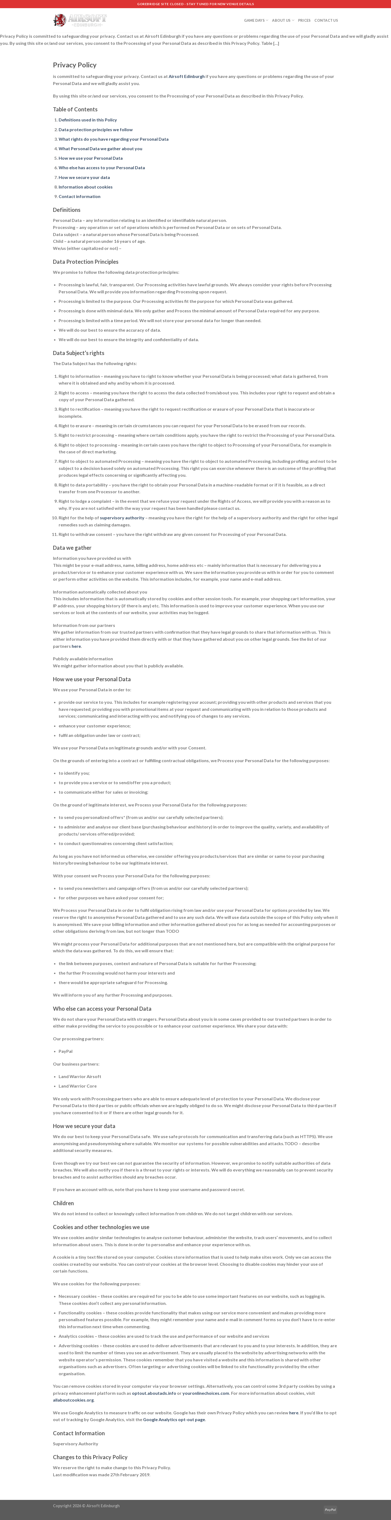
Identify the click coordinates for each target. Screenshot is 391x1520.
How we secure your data (84, 177)
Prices (304, 20)
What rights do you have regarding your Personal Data (114, 139)
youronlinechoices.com (205, 1393)
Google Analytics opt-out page (174, 1419)
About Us (283, 20)
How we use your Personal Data (91, 158)
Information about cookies (86, 186)
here (76, 646)
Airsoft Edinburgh (187, 76)
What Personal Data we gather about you (100, 148)
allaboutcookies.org (73, 1399)
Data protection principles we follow (96, 129)
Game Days (256, 20)
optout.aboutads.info (154, 1393)
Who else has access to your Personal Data (102, 167)
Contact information (79, 196)
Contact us (326, 20)
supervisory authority (122, 517)
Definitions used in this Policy (88, 119)
